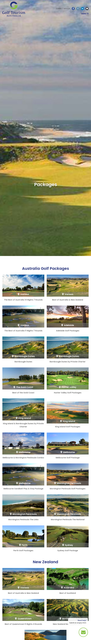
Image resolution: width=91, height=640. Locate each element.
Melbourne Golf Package (68, 457)
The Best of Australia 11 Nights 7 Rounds (23, 330)
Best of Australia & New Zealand (67, 300)
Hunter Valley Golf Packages (67, 392)
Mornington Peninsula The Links (23, 519)
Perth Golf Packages (23, 550)
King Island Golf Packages (67, 426)
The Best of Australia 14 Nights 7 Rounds (23, 300)
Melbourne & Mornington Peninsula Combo (23, 457)
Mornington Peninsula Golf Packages (67, 488)
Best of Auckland (67, 593)
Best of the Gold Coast (23, 392)
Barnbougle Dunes (23, 361)
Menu (85, 13)
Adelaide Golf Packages (67, 330)
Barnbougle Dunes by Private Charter (68, 361)
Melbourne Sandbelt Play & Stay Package (23, 488)
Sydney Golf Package (67, 550)
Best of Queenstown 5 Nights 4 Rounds (23, 624)
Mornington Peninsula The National (67, 519)
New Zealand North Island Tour (67, 624)
